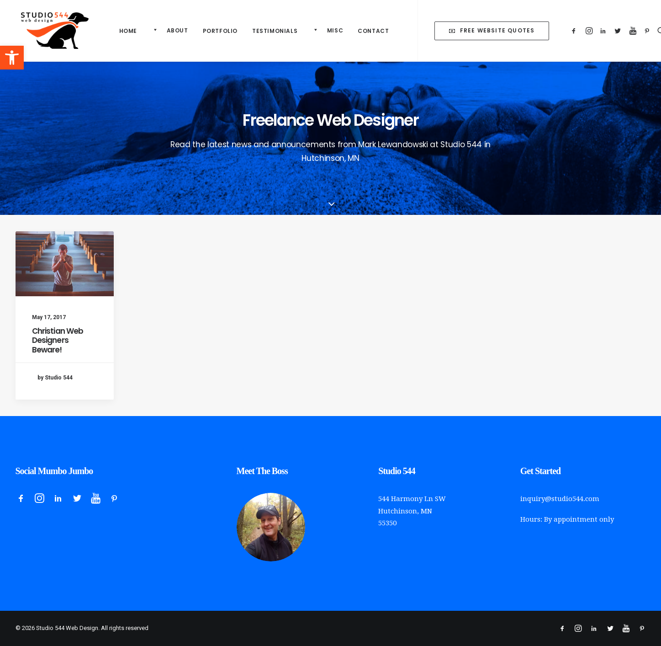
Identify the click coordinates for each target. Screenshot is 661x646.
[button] (12, 57)
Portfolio (220, 31)
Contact (373, 31)
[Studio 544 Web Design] (49, 30)
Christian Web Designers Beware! (58, 340)
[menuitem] (128, 31)
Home (128, 31)
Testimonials (274, 31)
